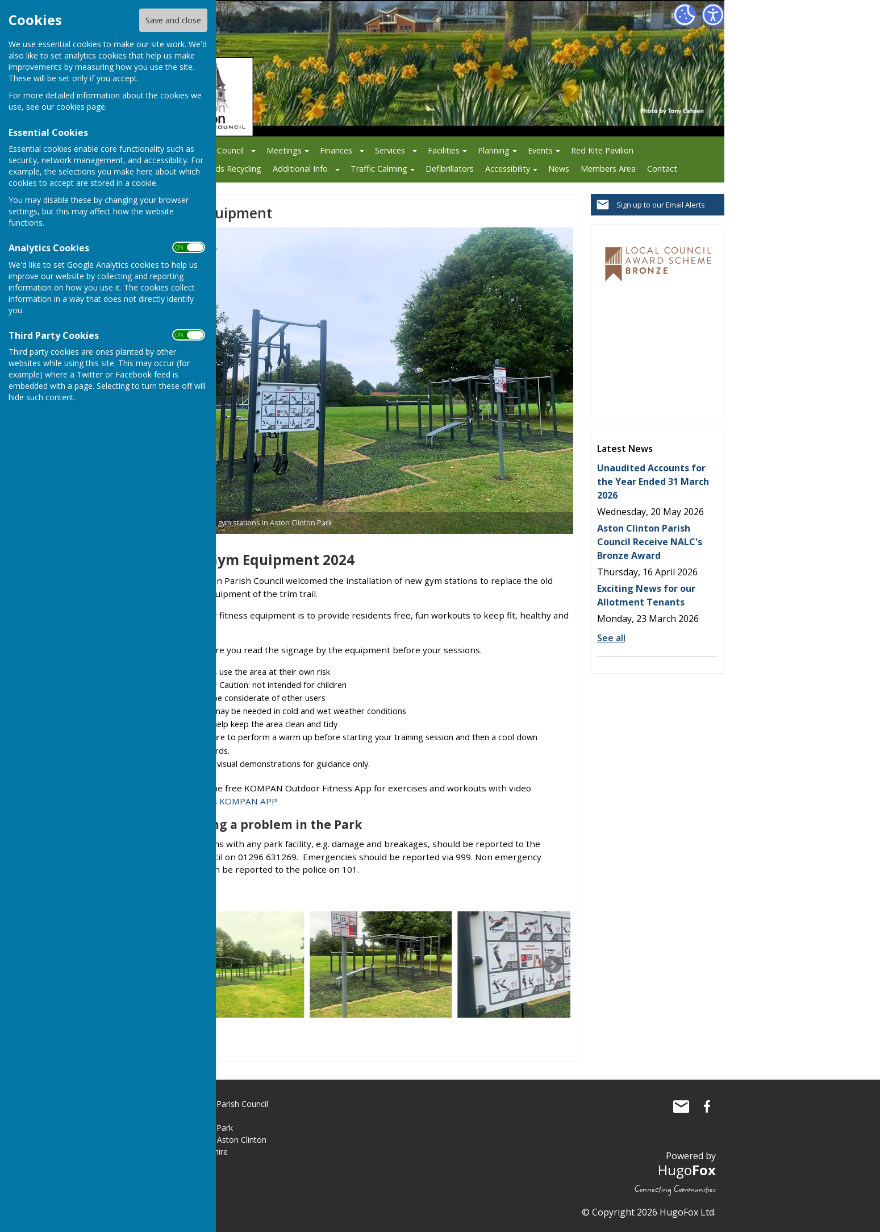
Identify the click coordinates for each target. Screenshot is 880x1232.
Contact (662, 168)
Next (553, 965)
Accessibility (507, 168)
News (558, 168)
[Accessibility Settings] (713, 14)
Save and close (173, 20)
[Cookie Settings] (684, 14)
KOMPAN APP (248, 801)
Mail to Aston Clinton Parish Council (681, 1106)
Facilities (444, 150)
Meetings (284, 150)
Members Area (608, 168)
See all (611, 638)
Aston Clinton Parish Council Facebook (707, 1106)
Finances (336, 150)
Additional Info (300, 168)
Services (390, 150)
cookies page (80, 106)
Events (540, 150)
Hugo (687, 1169)
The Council (222, 150)
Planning (494, 150)
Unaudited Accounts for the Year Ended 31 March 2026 (653, 481)
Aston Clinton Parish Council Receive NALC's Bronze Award (649, 542)
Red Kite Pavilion (602, 150)
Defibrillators (450, 168)
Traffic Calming (379, 168)
